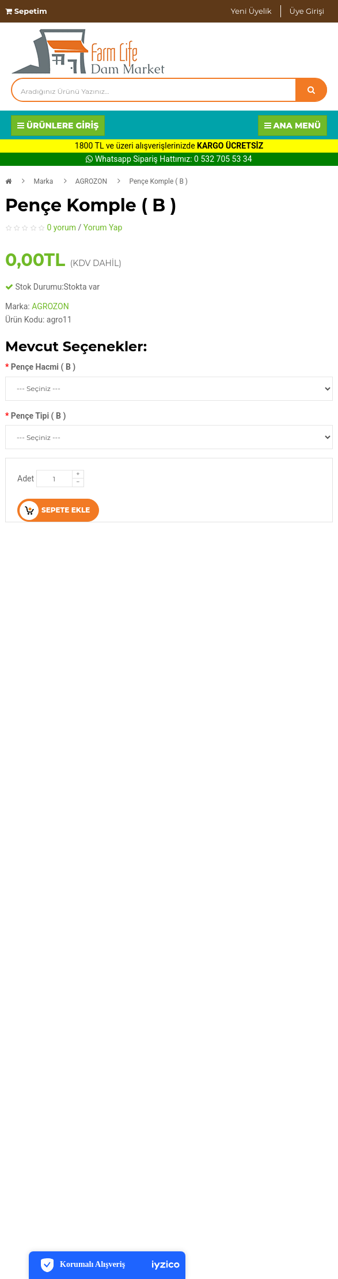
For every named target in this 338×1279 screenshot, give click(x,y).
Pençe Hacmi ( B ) (43, 366)
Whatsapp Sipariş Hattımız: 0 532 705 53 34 (169, 159)
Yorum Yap (103, 227)
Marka (43, 181)
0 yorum (61, 227)
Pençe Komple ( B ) (158, 181)
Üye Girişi (307, 11)
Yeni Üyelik (251, 11)
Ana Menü (292, 125)
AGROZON (91, 181)
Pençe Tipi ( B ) (38, 415)
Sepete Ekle (55, 510)
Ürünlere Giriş (57, 125)
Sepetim (26, 11)
